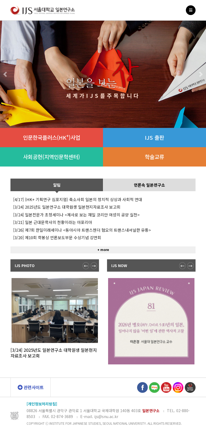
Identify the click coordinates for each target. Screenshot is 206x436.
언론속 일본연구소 (149, 205)
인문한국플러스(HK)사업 (51, 137)
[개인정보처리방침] (42, 404)
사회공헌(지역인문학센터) (51, 157)
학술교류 (154, 157)
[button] (5, 74)
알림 (57, 205)
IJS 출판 (154, 137)
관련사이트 (31, 387)
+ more (103, 269)
